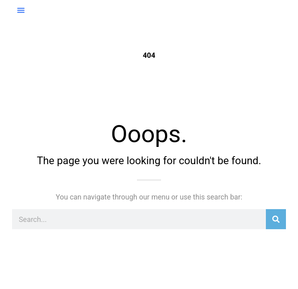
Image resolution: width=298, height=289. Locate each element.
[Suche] (276, 219)
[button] (21, 10)
